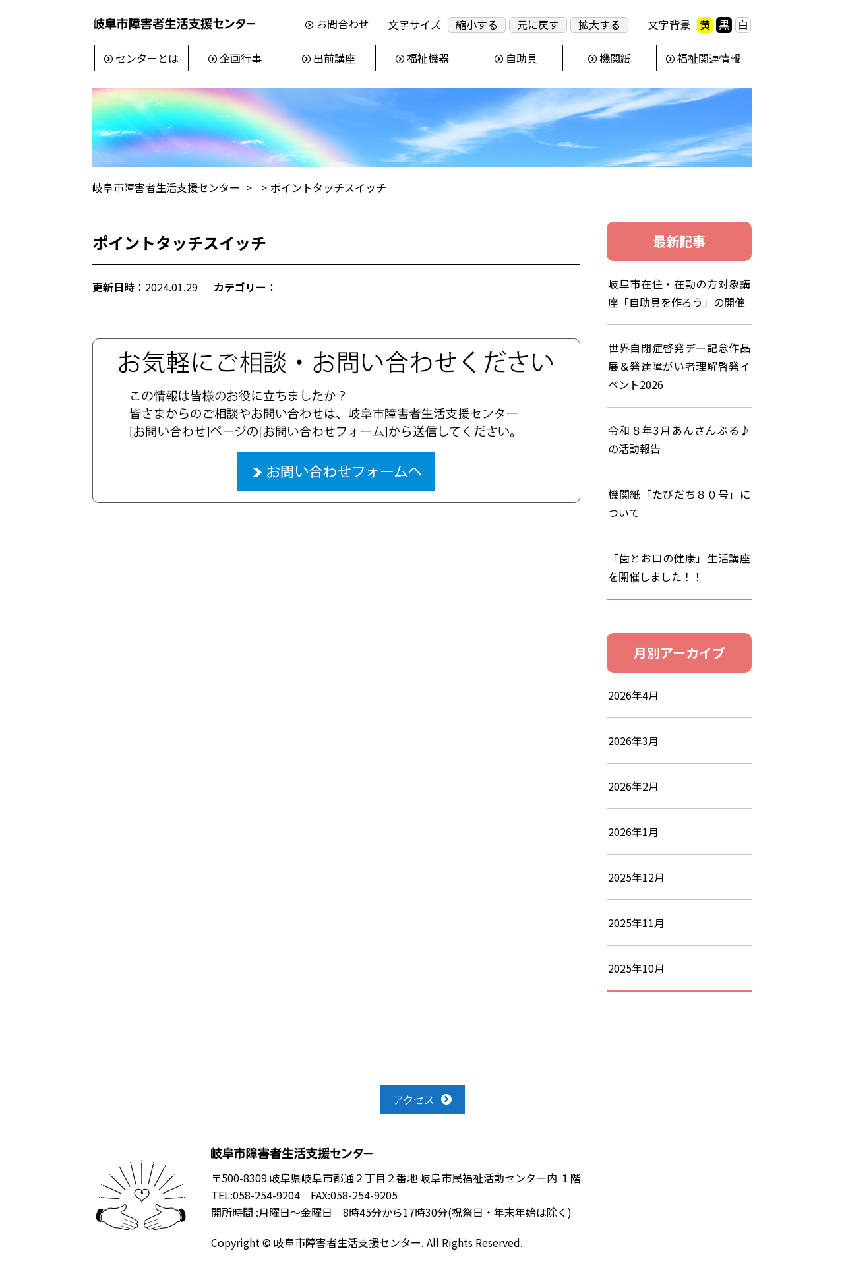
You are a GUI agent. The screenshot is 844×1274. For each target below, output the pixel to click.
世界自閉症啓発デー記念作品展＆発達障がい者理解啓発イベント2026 (679, 366)
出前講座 (334, 58)
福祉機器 (428, 58)
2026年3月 (633, 740)
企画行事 (241, 58)
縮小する (477, 24)
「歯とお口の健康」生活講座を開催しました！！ (679, 567)
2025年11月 (636, 922)
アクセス (414, 1099)
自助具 (521, 58)
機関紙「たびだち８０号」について (679, 503)
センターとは (147, 58)
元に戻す (538, 24)
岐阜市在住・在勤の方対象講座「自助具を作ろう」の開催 (679, 293)
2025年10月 (636, 968)
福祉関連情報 (708, 58)
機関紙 (615, 58)
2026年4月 (633, 695)
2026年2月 (633, 786)
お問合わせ (342, 24)
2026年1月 (633, 831)
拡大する (599, 24)
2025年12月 (636, 877)
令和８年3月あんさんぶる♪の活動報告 (679, 439)
